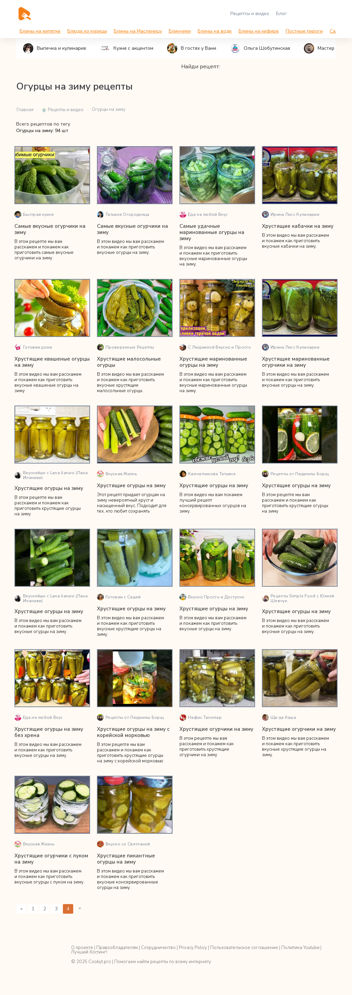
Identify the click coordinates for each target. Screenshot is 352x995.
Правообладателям (117, 948)
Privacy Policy (193, 948)
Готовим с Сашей (119, 597)
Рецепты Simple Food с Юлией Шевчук (298, 598)
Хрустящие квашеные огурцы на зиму (52, 361)
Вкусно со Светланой (123, 844)
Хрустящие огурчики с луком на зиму (51, 858)
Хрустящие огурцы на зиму (48, 488)
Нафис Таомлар (200, 717)
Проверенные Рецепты (125, 347)
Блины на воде (215, 31)
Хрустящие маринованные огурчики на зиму (296, 361)
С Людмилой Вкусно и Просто (215, 347)
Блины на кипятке (40, 31)
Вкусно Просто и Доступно (211, 597)
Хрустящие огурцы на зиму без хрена (48, 732)
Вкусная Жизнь (117, 473)
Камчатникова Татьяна (207, 473)
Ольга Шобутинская (260, 48)
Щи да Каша (279, 717)
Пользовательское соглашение (244, 948)
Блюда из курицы (87, 31)
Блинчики (180, 31)
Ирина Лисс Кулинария (290, 214)
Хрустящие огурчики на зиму (216, 729)
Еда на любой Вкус (203, 214)
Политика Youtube (300, 948)
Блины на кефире (259, 31)
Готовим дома (33, 347)
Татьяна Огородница (123, 214)
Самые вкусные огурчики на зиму (50, 229)
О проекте (82, 948)
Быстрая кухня (34, 214)
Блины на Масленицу (138, 31)
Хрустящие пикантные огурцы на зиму (126, 858)
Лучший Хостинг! (89, 952)
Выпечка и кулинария (54, 48)
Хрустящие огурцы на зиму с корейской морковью (133, 732)
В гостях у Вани (191, 48)
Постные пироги (304, 31)
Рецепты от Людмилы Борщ (295, 473)
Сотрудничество (158, 948)
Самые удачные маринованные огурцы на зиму (211, 232)
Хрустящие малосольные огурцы (129, 361)
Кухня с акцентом (126, 48)
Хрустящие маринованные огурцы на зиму (213, 361)
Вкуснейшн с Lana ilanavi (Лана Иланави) (51, 475)
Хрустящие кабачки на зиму (297, 226)
